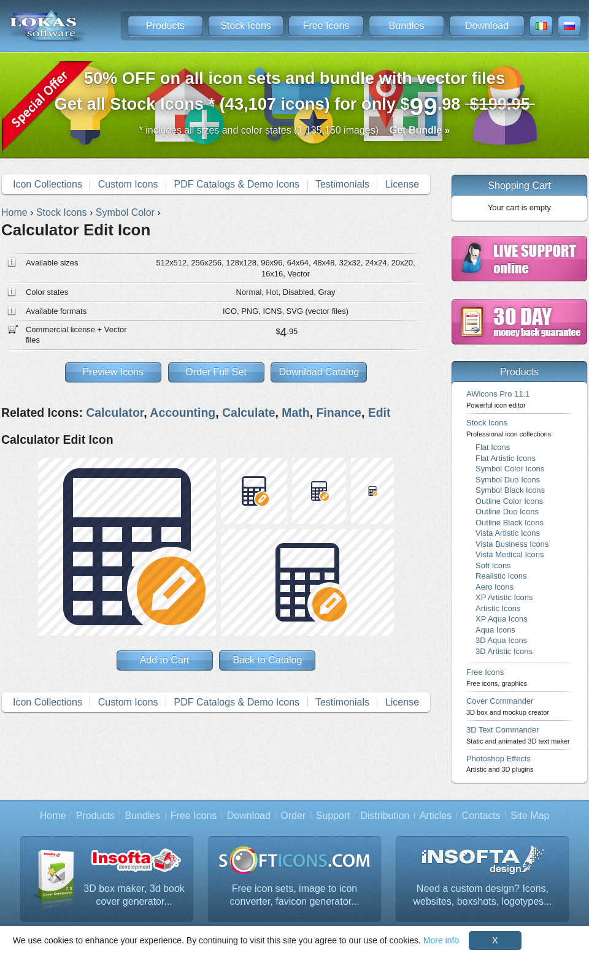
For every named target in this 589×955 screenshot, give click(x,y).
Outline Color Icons (509, 501)
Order (293, 815)
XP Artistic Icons (504, 597)
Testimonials (342, 184)
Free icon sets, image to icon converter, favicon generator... (295, 895)
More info (441, 940)
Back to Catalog (267, 660)
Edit (379, 412)
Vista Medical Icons (509, 554)
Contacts (481, 815)
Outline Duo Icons (507, 511)
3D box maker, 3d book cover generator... (134, 895)
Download (487, 25)
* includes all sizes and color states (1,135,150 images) (294, 130)
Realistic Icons (501, 575)
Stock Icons (245, 25)
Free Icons (326, 25)
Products (165, 25)
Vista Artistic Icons (507, 533)
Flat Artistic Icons (505, 458)
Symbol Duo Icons (507, 479)
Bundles (407, 25)
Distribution (384, 815)
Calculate (248, 412)
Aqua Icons (495, 629)
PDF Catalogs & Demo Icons (237, 184)
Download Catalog (319, 372)
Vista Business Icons (512, 544)
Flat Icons (492, 447)
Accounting (182, 412)
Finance (338, 412)
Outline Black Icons (509, 522)
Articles (436, 815)
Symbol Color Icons (509, 468)
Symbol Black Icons (510, 490)
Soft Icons (493, 565)
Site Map (529, 815)
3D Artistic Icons (504, 651)
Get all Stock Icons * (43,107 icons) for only (295, 95)
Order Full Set (216, 372)
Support (333, 815)
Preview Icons (113, 372)
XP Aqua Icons (501, 618)
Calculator (115, 412)
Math (295, 412)
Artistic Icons (497, 608)
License (402, 184)
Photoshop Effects (499, 763)
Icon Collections (47, 184)
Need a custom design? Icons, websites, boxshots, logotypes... (483, 895)
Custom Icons (128, 184)
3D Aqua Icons (501, 640)
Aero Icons (494, 587)
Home (53, 815)
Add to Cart (165, 660)
